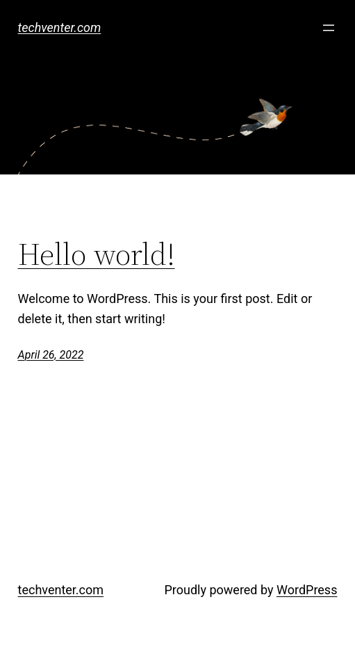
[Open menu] (328, 27)
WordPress (306, 589)
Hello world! (96, 254)
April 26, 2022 (51, 354)
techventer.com (59, 27)
